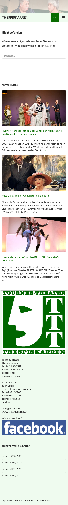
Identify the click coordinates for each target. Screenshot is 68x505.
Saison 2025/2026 (12, 462)
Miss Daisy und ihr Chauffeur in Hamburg (25, 195)
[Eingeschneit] (34, 6)
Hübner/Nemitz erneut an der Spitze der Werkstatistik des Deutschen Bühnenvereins (32, 132)
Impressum (7, 500)
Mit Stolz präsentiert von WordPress (32, 500)
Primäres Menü (63, 17)
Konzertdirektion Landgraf (17, 388)
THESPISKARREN (15, 17)
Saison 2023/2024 (12, 475)
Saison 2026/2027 (12, 455)
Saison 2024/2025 (12, 468)
